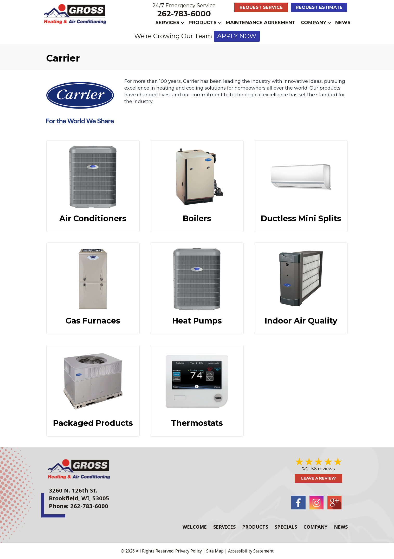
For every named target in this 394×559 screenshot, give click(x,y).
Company (313, 22)
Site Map (215, 551)
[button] (182, 22)
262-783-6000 (184, 13)
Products (203, 22)
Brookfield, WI (69, 498)
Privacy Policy (188, 551)
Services (167, 22)
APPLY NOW (236, 36)
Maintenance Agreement (260, 22)
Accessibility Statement (251, 551)
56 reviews (323, 468)
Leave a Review (318, 478)
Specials (286, 527)
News (343, 22)
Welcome (195, 527)
